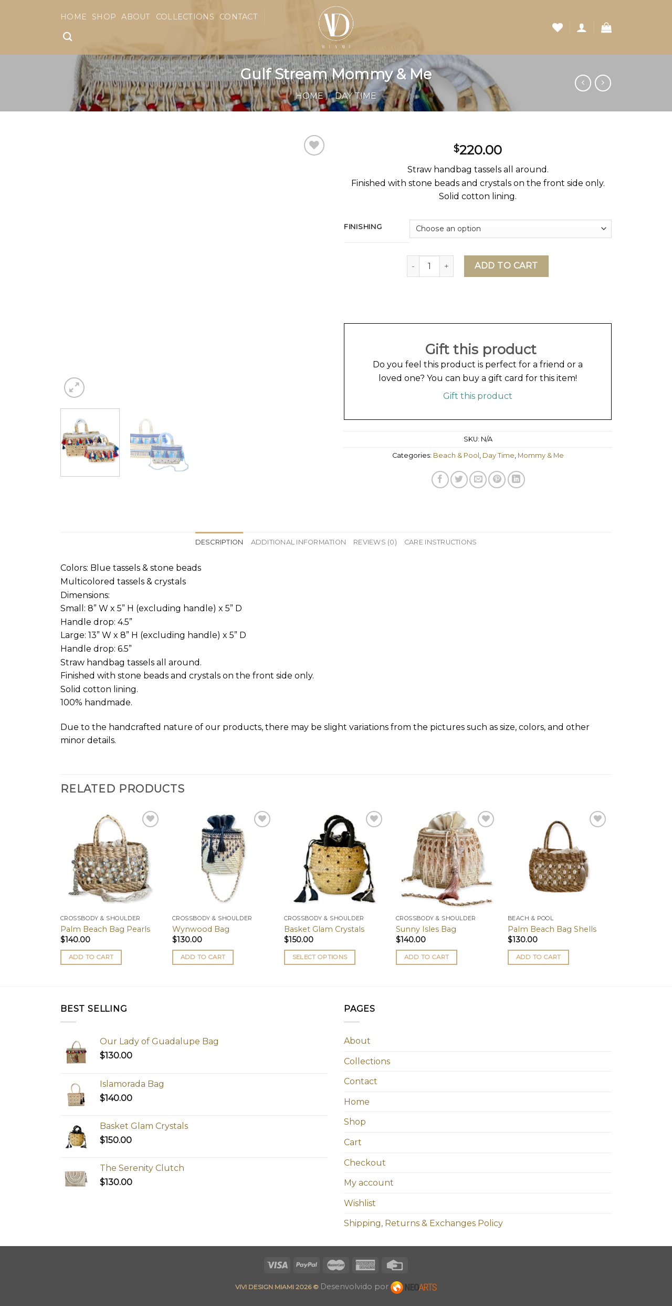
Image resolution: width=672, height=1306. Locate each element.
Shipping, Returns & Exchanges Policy (423, 1223)
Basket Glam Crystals (324, 929)
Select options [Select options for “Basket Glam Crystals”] (320, 957)
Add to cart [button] (91, 957)
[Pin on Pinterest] (497, 479)
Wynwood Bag (200, 929)
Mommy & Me (541, 455)
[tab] (219, 542)
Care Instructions (440, 542)
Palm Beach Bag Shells (552, 929)
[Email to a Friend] (478, 479)
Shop (104, 17)
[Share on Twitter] (459, 479)
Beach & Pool (456, 455)
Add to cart (506, 266)
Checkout (365, 1163)
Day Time (355, 96)
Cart (353, 1142)
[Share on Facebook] (440, 479)
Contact (238, 17)
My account (369, 1183)
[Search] (67, 37)
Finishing (363, 227)
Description (219, 542)
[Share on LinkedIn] (516, 479)
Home (73, 17)
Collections (185, 17)
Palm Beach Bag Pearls (105, 929)
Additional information (298, 542)
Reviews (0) (375, 542)
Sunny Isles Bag (426, 929)
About (135, 17)
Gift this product (477, 396)
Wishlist (360, 1203)
